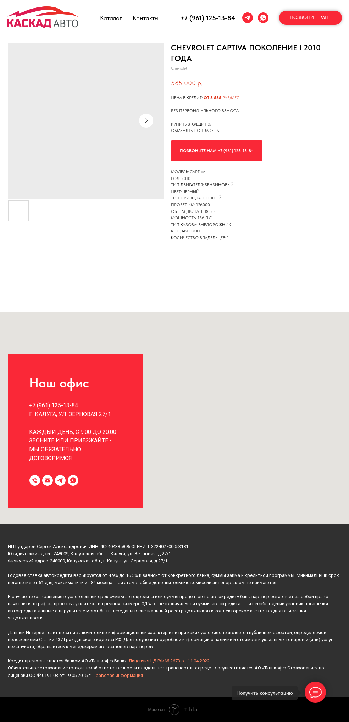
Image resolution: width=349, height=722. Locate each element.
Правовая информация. (118, 675)
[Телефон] (34, 480)
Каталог (111, 18)
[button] (310, 18)
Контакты (146, 18)
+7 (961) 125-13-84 (208, 18)
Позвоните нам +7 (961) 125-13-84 (217, 150)
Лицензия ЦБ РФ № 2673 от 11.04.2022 (169, 660)
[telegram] (247, 17)
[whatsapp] (263, 17)
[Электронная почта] (47, 480)
